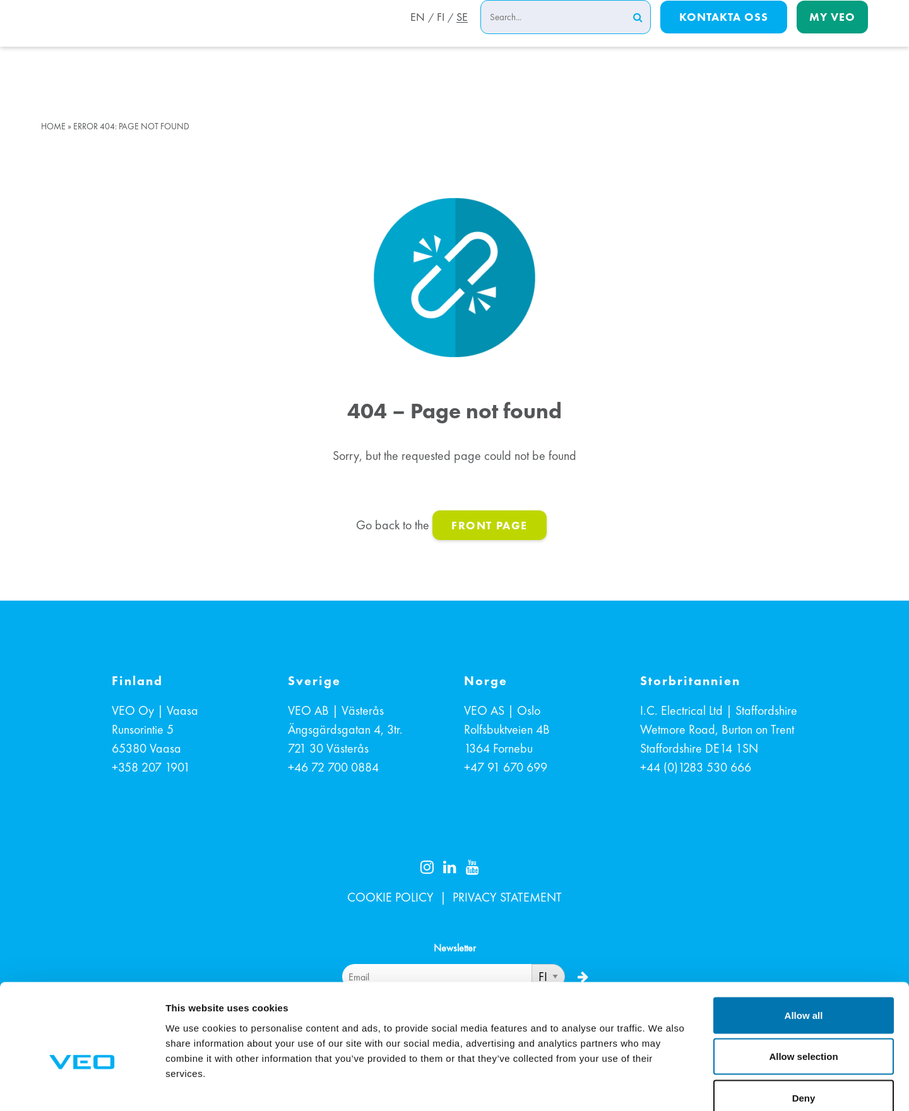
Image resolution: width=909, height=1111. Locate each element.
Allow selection (803, 987)
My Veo (832, 32)
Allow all (804, 945)
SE (462, 33)
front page (489, 525)
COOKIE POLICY (390, 897)
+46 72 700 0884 (333, 767)
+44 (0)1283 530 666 (695, 767)
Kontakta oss (723, 32)
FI (439, 33)
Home (53, 126)
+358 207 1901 (151, 767)
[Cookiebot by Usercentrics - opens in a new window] (82, 1086)
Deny (804, 1028)
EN (414, 33)
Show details (662, 1086)
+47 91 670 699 (505, 767)
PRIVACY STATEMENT (507, 897)
